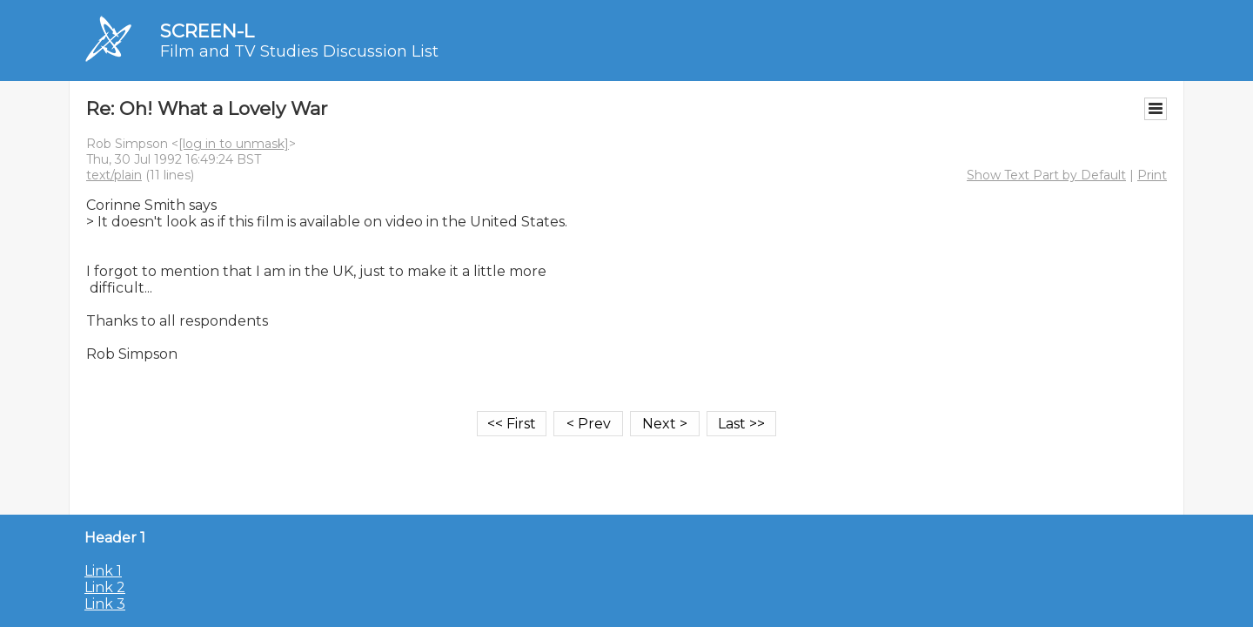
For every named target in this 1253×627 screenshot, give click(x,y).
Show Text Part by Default (1046, 175)
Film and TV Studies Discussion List (299, 51)
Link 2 (104, 587)
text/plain (114, 175)
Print (1152, 175)
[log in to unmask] (233, 144)
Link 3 (104, 604)
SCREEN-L (207, 31)
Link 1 (103, 571)
